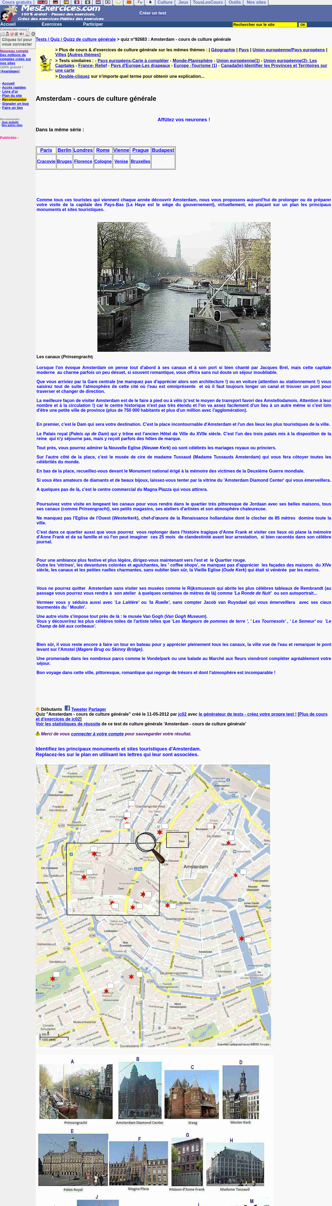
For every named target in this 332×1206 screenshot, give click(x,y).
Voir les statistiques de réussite (68, 724)
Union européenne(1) (238, 60)
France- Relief (92, 65)
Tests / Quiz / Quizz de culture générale (76, 39)
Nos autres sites (12, 125)
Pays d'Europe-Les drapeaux (140, 65)
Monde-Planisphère (193, 60)
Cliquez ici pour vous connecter (17, 41)
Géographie (223, 50)
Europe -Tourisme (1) (195, 65)
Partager (97, 709)
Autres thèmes (84, 54)
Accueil (8, 24)
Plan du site (12, 95)
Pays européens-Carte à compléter (133, 60)
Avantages (10, 71)
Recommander (14, 100)
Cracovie (46, 161)
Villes (61, 54)
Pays (244, 50)
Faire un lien (12, 108)
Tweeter (79, 709)
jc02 (182, 714)
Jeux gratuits (10, 122)
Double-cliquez (74, 76)
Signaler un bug (15, 104)
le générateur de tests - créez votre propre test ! (248, 714)
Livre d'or (10, 91)
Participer (93, 24)
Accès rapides (14, 87)
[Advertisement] (16, 167)
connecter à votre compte (97, 734)
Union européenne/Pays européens (288, 50)
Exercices (52, 24)
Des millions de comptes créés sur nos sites (15, 57)
